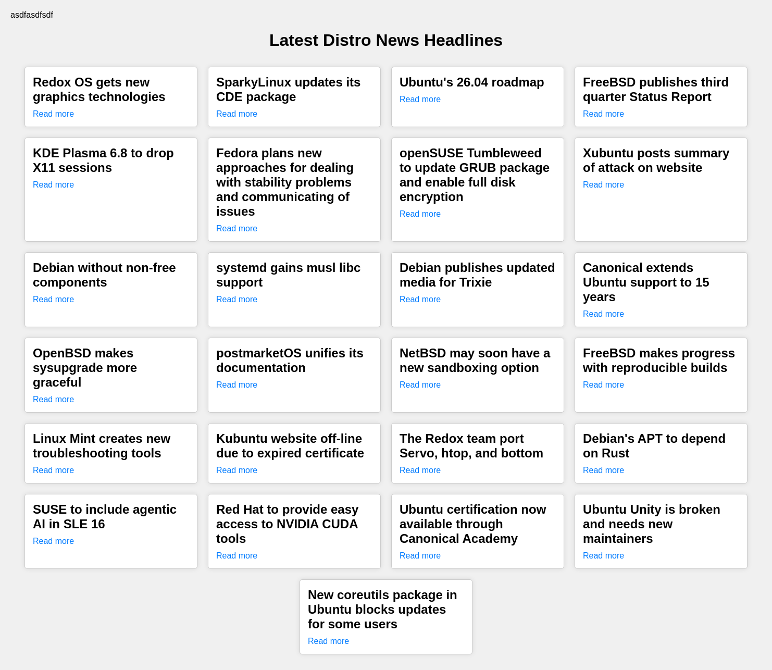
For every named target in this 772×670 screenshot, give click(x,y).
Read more (53, 113)
